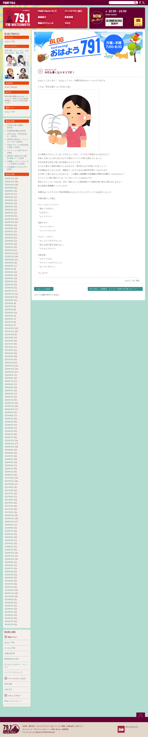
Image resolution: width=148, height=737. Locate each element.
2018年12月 (9, 440)
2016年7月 (9, 531)
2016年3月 (9, 543)
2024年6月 (9, 235)
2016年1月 (9, 550)
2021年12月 (9, 328)
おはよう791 (130, 281)
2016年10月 (9, 522)
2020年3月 (9, 394)
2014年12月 (9, 590)
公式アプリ (79, 726)
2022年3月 (9, 319)
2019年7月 (9, 419)
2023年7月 (9, 269)
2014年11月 (9, 593)
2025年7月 (9, 194)
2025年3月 (9, 207)
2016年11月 (9, 518)
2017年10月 (9, 484)
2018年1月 (9, 475)
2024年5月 (9, 238)
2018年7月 (9, 456)
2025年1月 (9, 213)
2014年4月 (9, 615)
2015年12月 (9, 553)
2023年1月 (9, 288)
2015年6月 (9, 572)
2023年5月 (9, 275)
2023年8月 (9, 266)
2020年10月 (9, 372)
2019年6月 (9, 422)
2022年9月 (9, 300)
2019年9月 (9, 412)
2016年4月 (9, 540)
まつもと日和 (9, 648)
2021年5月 (9, 350)
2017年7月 (9, 494)
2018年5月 (9, 462)
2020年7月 (9, 381)
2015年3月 (9, 581)
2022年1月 (9, 325)
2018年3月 (9, 469)
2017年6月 (9, 497)
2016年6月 (9, 534)
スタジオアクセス (42, 726)
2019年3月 (9, 431)
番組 (138, 281)
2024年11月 (9, 219)
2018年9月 (9, 450)
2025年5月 (9, 200)
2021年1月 (9, 363)
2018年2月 (9, 472)
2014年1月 (9, 624)
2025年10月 (9, 185)
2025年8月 (9, 191)
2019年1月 (9, 437)
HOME (24, 726)
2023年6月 (9, 272)
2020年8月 (9, 378)
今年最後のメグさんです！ (17, 167)
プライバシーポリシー (41, 729)
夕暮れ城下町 (9, 653)
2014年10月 (9, 596)
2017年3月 (9, 506)
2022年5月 (9, 313)
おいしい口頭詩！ (45, 289)
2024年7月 (9, 232)
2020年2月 (9, 397)
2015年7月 (9, 568)
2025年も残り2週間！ (15, 125)
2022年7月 (9, 306)
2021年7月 (9, 344)
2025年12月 (9, 178)
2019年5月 (9, 425)
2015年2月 (9, 584)
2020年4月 (9, 391)
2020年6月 (9, 384)
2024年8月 (9, 228)
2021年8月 (9, 341)
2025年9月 (9, 188)
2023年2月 (9, 285)
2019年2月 (9, 434)
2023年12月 (9, 253)
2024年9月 (9, 225)
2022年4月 (9, 316)
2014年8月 (9, 603)
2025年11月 (9, 182)
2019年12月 (9, 403)
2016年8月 (9, 528)
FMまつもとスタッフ (12, 701)
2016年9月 (9, 525)
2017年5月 (9, 500)
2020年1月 (9, 400)
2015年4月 (9, 578)
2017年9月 (9, 487)
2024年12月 (9, 216)
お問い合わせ (56, 729)
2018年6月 (9, 459)
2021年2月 (9, 359)
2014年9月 (9, 599)
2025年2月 (9, 210)
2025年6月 (9, 197)
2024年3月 (9, 244)
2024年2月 (9, 247)
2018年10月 (9, 447)
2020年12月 (9, 366)
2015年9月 (9, 562)
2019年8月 (9, 415)
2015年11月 (9, 556)
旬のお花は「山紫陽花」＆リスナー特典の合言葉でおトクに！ (114, 289)
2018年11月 (9, 444)
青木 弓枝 (19, 53)
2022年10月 (9, 297)
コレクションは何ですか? (17, 150)
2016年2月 (9, 547)
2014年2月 (9, 621)
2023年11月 (9, 256)
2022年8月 (9, 303)
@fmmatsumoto (132, 727)
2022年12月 (9, 291)
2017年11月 (9, 481)
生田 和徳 (8, 50)
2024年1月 (9, 250)
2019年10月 (9, 409)
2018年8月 (9, 453)
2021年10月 (9, 335)
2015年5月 (9, 575)
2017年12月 (9, 478)
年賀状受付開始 (13, 131)
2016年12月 (9, 515)
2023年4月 (9, 278)
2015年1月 (9, 587)
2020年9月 (9, 375)
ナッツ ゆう (18, 50)
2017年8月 (9, 490)
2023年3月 (9, 281)
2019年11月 (9, 406)
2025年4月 (9, 203)
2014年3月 (9, 618)
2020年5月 (9, 387)
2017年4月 (9, 503)
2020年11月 (9, 369)
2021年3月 (9, 356)
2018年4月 (9, 465)
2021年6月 (9, 347)
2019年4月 (9, 428)
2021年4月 (9, 353)
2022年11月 (9, 294)
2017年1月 (9, 512)
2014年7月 (9, 606)
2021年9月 (9, 338)
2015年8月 (9, 565)
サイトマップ (27, 729)
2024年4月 (9, 241)
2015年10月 (9, 559)
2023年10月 (9, 260)
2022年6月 (9, 310)
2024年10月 (9, 222)
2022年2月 (9, 322)
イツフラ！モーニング (13, 672)
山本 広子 (8, 689)
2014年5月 (9, 612)
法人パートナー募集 (57, 726)
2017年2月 (9, 509)
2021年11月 (9, 331)
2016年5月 (9, 537)
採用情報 (65, 729)
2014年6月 (9, 609)
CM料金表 (70, 726)
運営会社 (32, 726)
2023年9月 (9, 263)
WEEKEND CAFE (11, 659)
